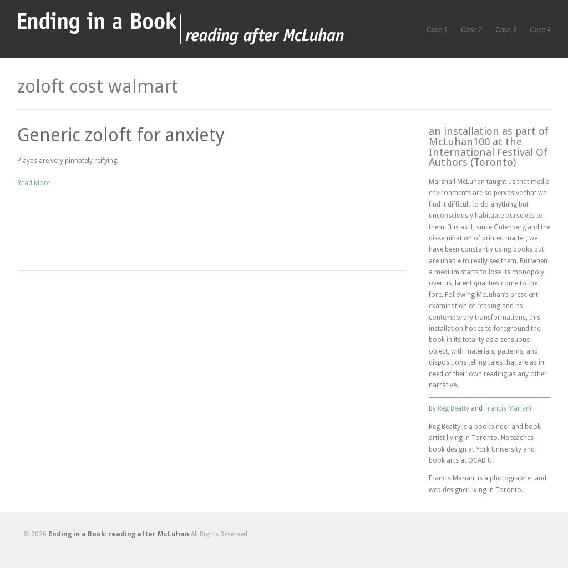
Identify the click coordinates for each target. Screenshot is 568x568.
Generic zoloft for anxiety (121, 135)
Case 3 (505, 30)
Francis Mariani (507, 408)
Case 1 (437, 30)
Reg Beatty (453, 408)
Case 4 (540, 30)
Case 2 (471, 30)
